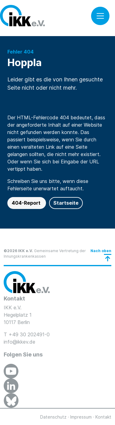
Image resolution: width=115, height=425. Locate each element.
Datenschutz (53, 416)
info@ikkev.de (19, 342)
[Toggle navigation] (100, 16)
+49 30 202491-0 (29, 334)
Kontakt (103, 416)
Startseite (66, 203)
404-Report (27, 203)
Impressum (81, 416)
